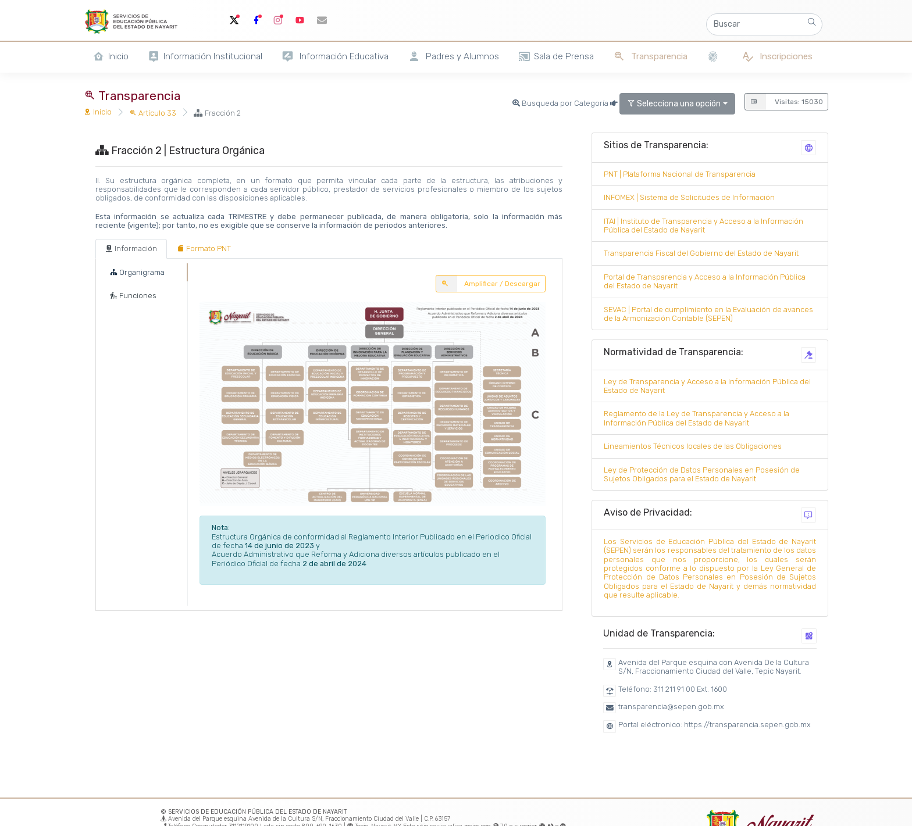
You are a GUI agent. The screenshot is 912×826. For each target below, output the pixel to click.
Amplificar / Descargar (488, 283)
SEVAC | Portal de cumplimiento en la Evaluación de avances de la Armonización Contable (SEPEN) (708, 314)
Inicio (98, 112)
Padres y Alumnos (453, 56)
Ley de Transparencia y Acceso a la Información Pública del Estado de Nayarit (707, 386)
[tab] (131, 248)
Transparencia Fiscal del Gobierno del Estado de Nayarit (701, 253)
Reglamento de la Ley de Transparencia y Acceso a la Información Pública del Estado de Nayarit (696, 418)
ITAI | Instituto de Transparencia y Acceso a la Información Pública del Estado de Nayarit (703, 225)
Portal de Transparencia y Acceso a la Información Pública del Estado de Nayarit (705, 281)
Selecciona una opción (674, 104)
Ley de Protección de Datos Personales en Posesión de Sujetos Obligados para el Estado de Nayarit (702, 474)
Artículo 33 (152, 113)
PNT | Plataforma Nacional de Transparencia (680, 174)
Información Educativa (335, 56)
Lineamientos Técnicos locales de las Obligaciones (693, 446)
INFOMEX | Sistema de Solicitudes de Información (689, 197)
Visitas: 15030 (783, 101)
